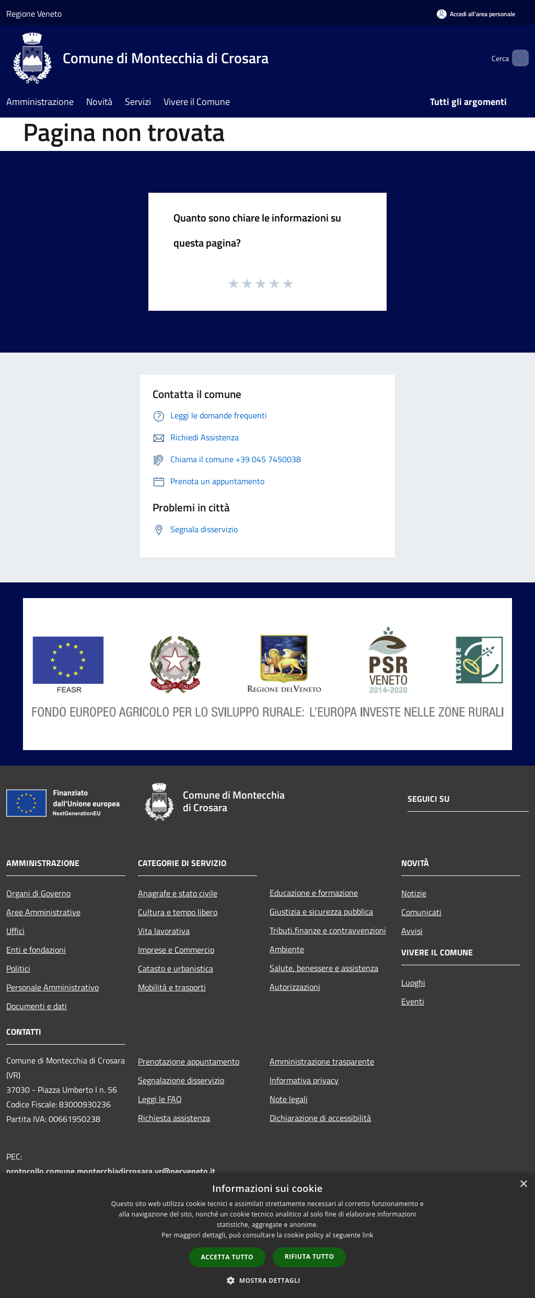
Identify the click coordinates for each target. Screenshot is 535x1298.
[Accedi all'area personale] (476, 14)
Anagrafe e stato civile (177, 893)
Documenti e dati (36, 1006)
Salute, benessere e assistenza (324, 968)
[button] (267, 1280)
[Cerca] (516, 58)
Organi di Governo (38, 893)
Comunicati (421, 912)
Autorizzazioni (295, 986)
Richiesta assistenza (174, 1118)
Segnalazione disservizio (181, 1080)
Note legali (289, 1099)
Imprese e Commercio (176, 949)
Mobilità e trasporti (172, 987)
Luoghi (413, 982)
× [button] (523, 1184)
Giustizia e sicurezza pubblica (321, 911)
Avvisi (412, 931)
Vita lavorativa (164, 931)
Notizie (413, 893)
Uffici (15, 931)
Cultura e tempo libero (177, 912)
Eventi (412, 1001)
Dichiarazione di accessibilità (320, 1118)
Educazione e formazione (314, 892)
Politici (18, 968)
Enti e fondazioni (36, 949)
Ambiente (287, 949)
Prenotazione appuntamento (188, 1061)
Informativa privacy (304, 1080)
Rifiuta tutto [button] (309, 1256)
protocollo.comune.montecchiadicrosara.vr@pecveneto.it (110, 1171)
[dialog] (267, 1235)
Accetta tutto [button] (227, 1257)
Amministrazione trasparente (322, 1061)
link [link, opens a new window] (368, 1235)
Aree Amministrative (43, 912)
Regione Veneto (34, 13)
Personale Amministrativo (52, 987)
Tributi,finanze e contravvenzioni (328, 930)
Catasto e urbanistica (175, 968)
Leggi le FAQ (160, 1099)
